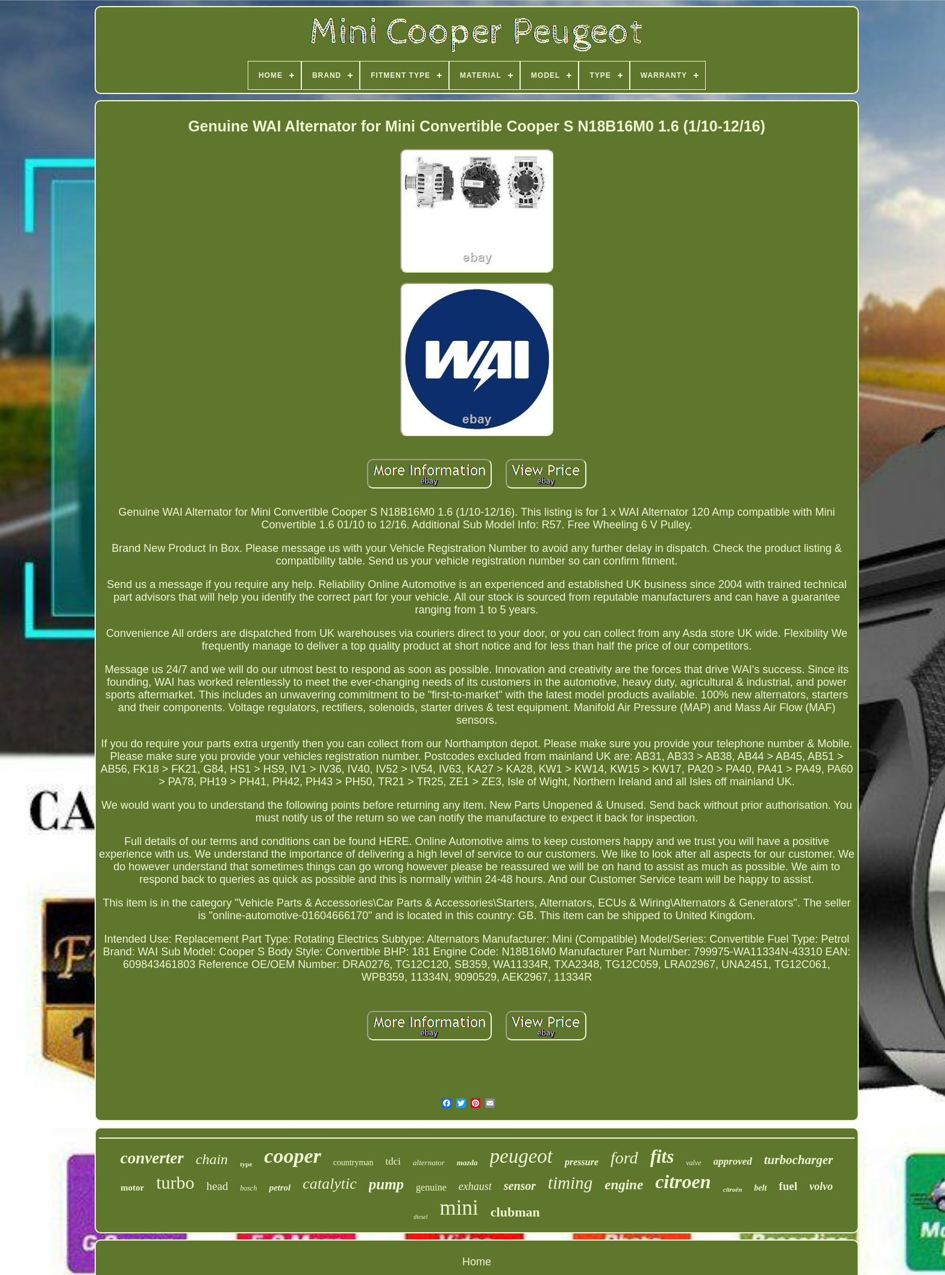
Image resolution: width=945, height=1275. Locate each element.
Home (476, 1262)
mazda (467, 1162)
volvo (821, 1186)
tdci (393, 1161)
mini (459, 1208)
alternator (429, 1162)
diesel (420, 1216)
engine (623, 1184)
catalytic (330, 1183)
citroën (732, 1189)
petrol (279, 1187)
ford (624, 1157)
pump (386, 1184)
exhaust (475, 1186)
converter (152, 1158)
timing (570, 1182)
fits (662, 1156)
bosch (248, 1188)
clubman (515, 1212)
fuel (788, 1186)
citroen (683, 1181)
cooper (292, 1156)
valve (693, 1163)
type (246, 1164)
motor (132, 1187)
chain (212, 1159)
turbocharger (798, 1160)
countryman (353, 1162)
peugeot (521, 1156)
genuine (431, 1187)
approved (733, 1161)
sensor (520, 1185)
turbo (175, 1182)
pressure (581, 1162)
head (217, 1186)
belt (760, 1187)
